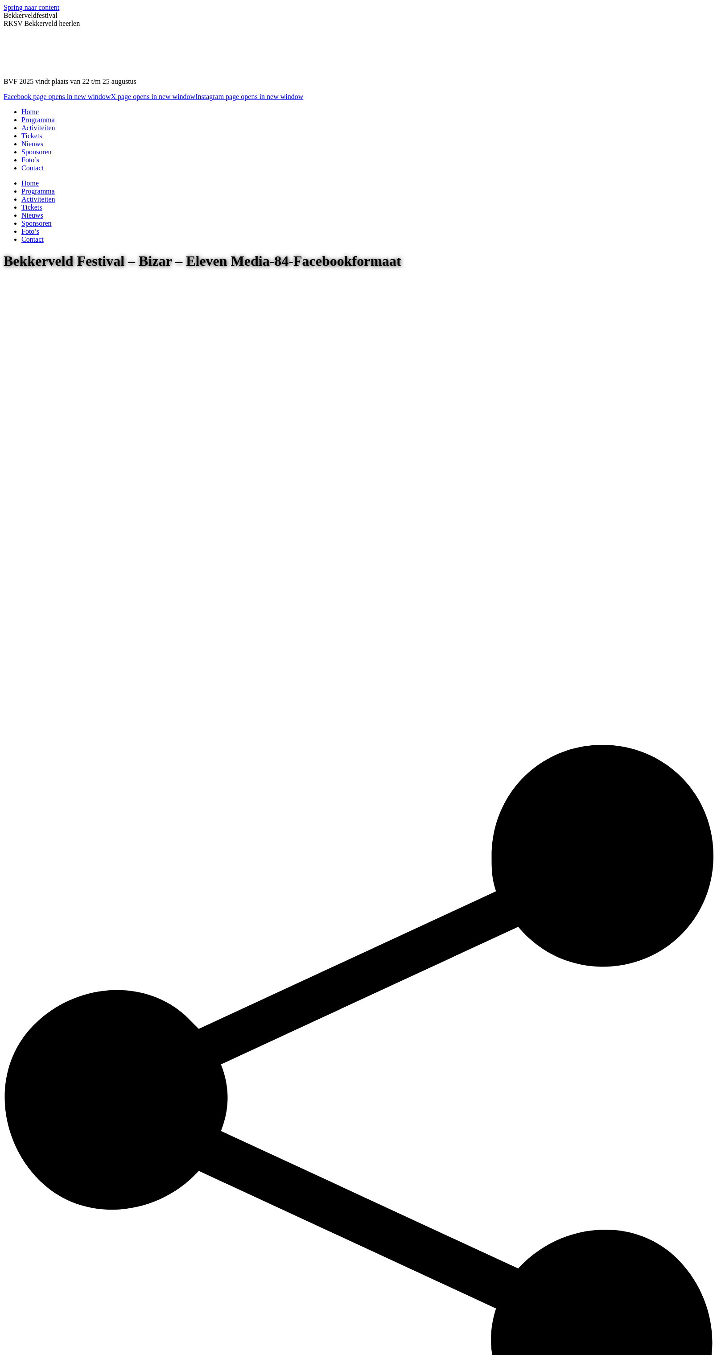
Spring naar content (31, 7)
